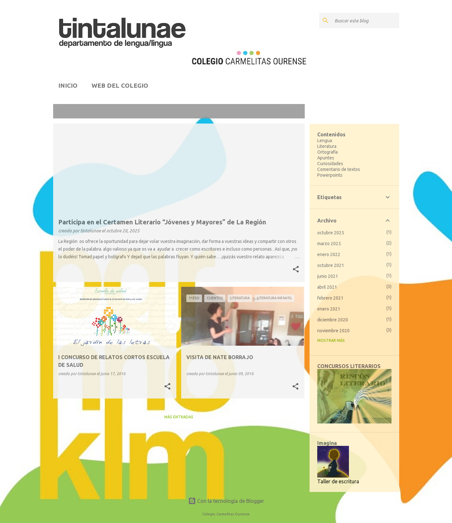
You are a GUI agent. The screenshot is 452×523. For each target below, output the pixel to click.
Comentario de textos (338, 169)
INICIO (67, 85)
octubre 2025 (330, 232)
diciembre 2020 (332, 319)
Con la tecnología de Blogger (226, 501)
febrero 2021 (330, 298)
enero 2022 (328, 254)
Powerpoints (330, 175)
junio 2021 (327, 276)
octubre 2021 (330, 265)
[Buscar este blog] (365, 20)
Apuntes (325, 157)
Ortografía (327, 152)
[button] (296, 269)
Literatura (326, 146)
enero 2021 (328, 308)
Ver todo (289, 112)
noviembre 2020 (333, 330)
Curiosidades (330, 163)
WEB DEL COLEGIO (120, 85)
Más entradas (178, 417)
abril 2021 (327, 287)
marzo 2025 (329, 243)
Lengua (324, 140)
